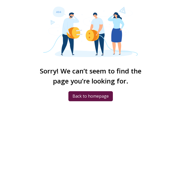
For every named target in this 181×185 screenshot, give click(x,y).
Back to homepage (91, 96)
